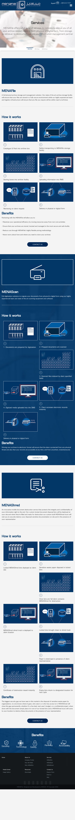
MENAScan (37, 49)
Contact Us (50, 769)
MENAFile (30, 49)
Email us (49, 774)
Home (3, 757)
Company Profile (29, 760)
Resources (28, 769)
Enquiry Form (50, 772)
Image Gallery (7, 772)
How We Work (29, 762)
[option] (20, 136)
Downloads (28, 772)
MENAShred (44, 49)
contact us (37, 244)
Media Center (6, 769)
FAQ (48, 777)
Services (49, 757)
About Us (27, 757)
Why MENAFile (29, 765)
